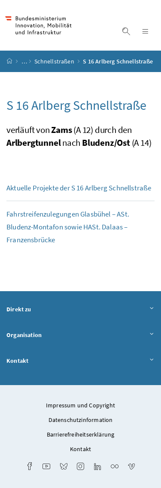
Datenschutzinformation (81, 420)
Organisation (80, 335)
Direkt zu (80, 309)
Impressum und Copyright (80, 405)
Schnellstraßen (55, 61)
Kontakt (80, 361)
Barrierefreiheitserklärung (81, 434)
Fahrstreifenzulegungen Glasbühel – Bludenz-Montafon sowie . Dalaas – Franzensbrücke (67, 226)
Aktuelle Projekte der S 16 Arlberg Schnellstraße (78, 188)
